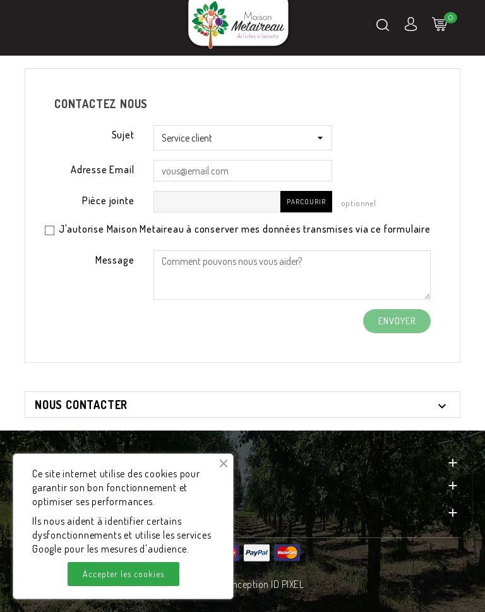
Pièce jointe (108, 200)
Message (115, 260)
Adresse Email (102, 169)
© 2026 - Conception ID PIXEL (242, 584)
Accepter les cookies (123, 573)
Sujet (123, 134)
